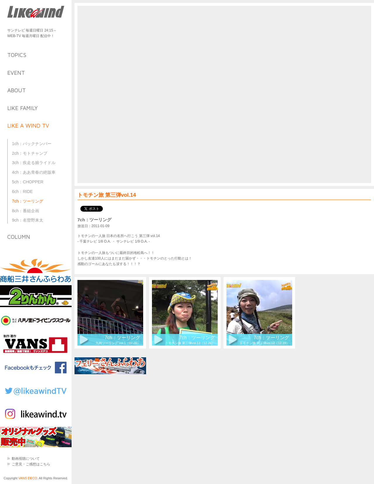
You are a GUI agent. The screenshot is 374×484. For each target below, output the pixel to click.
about (16, 90)
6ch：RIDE (22, 191)
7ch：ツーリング (27, 201)
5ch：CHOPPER (28, 182)
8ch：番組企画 (25, 210)
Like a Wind (36, 12)
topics (16, 55)
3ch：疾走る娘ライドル (34, 162)
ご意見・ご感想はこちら (31, 464)
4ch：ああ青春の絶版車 (34, 172)
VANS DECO (27, 478)
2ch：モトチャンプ (29, 153)
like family (22, 108)
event (16, 72)
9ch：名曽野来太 (27, 220)
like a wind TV (28, 125)
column (18, 237)
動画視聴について (26, 459)
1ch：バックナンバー (31, 143)
